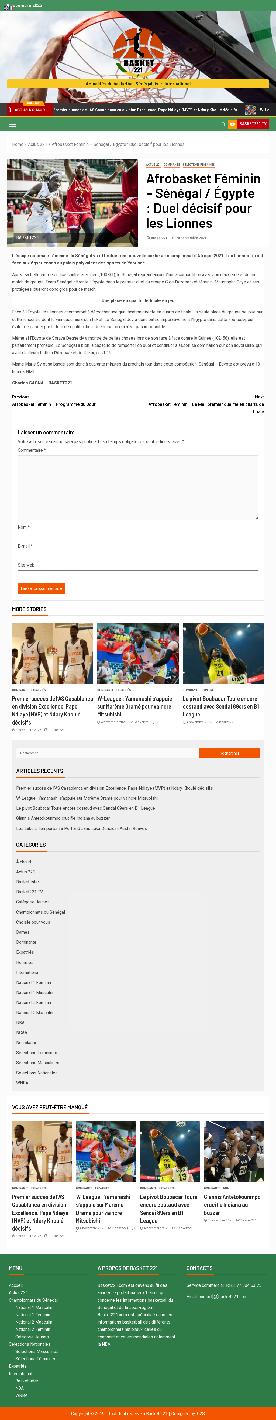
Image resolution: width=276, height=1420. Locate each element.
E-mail (25, 546)
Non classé (26, 1042)
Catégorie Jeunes (33, 902)
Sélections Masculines (37, 1062)
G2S (201, 1413)
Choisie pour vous (33, 922)
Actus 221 (153, 164)
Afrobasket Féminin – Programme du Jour (75, 400)
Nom (24, 527)
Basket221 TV (29, 892)
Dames (23, 932)
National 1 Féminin (33, 982)
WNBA (22, 1083)
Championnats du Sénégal (40, 912)
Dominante (172, 164)
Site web (26, 565)
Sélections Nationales (37, 1073)
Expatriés (38, 690)
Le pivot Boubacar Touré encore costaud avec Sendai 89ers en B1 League (221, 706)
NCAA (21, 1032)
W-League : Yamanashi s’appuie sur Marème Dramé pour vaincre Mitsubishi (134, 706)
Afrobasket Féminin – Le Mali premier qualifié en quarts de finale (201, 403)
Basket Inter (27, 882)
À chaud (23, 862)
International (27, 972)
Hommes (24, 962)
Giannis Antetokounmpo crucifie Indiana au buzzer (63, 818)
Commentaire (32, 450)
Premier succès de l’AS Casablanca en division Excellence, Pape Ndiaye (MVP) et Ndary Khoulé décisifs (144, 110)
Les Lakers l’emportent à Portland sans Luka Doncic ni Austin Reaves (81, 828)
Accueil (16, 1285)
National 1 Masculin (34, 992)
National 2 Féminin (33, 1002)
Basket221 (159, 238)
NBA (20, 1022)
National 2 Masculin (34, 1012)
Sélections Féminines (199, 164)
